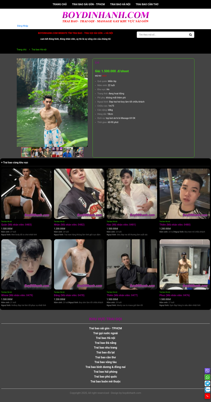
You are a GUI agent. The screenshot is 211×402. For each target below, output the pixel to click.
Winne (17, 295)
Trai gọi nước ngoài (105, 333)
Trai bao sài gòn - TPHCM (88, 4)
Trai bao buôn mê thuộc (105, 381)
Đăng (69, 295)
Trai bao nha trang (105, 347)
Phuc (175, 295)
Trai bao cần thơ (147, 4)
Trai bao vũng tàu (105, 362)
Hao (121, 224)
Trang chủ (60, 4)
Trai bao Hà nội (120, 4)
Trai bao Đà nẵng (105, 342)
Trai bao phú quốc (105, 376)
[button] (84, 61)
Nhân (69, 224)
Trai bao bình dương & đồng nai (105, 367)
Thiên (175, 224)
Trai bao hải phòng (105, 371)
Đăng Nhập (23, 26)
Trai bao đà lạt (105, 352)
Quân (16, 224)
